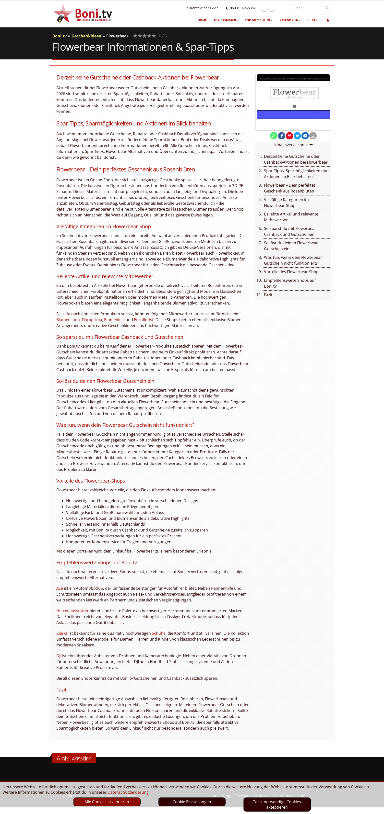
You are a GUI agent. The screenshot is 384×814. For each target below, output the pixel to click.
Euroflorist (144, 319)
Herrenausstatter (72, 610)
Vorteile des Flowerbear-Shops (292, 271)
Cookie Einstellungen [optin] (192, 801)
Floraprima (92, 319)
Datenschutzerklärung (128, 792)
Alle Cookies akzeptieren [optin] (106, 801)
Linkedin (282, 7)
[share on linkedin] (305, 135)
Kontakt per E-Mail (214, 8)
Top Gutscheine (259, 20)
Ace (59, 588)
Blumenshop (68, 319)
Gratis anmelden (74, 758)
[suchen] (327, 7)
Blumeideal (114, 319)
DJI (58, 655)
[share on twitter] (297, 135)
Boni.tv (59, 36)
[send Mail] (313, 135)
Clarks (62, 633)
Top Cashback (226, 20)
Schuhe (159, 633)
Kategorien (289, 20)
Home (202, 20)
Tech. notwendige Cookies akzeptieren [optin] (277, 804)
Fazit (268, 294)
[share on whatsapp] (274, 135)
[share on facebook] (282, 135)
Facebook (274, 7)
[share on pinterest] (289, 135)
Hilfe (312, 20)
